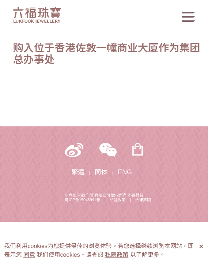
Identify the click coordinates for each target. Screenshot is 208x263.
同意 (29, 255)
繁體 (78, 172)
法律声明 (143, 200)
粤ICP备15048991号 (82, 200)
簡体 (101, 172)
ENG (125, 172)
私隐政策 (118, 200)
